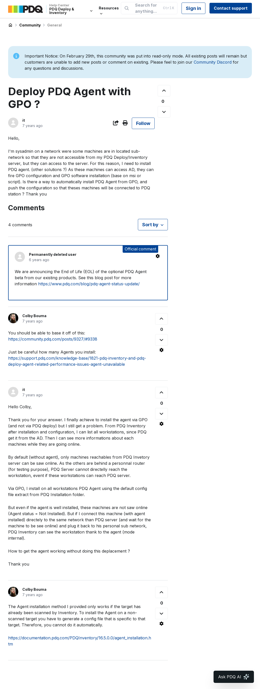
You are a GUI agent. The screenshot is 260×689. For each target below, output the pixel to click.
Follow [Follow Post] (143, 123)
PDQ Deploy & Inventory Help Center (10, 25)
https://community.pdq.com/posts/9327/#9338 (52, 339)
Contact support (231, 8)
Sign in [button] (193, 8)
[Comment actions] (157, 256)
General (54, 25)
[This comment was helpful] (161, 319)
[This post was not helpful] (164, 112)
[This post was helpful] (164, 90)
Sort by (150, 224)
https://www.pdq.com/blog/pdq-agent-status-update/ (89, 283)
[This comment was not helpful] (161, 340)
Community (30, 25)
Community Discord (213, 62)
